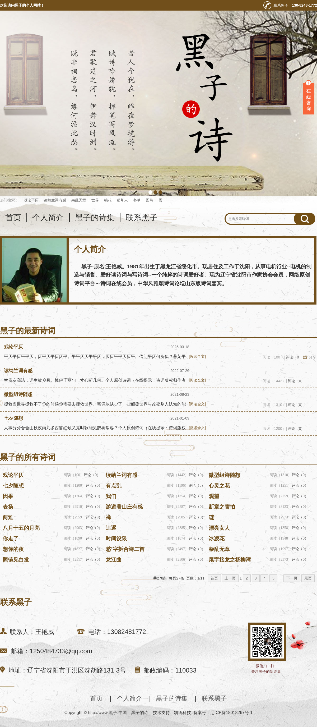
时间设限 (116, 538)
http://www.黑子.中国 (107, 712)
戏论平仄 (31, 200)
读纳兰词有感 (55, 200)
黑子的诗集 (95, 217)
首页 (13, 217)
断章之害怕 (222, 507)
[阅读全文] (197, 356)
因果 (8, 496)
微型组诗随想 (18, 394)
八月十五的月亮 (21, 528)
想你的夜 (13, 549)
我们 (111, 496)
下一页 (291, 578)
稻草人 (122, 200)
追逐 (111, 528)
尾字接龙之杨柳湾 (230, 560)
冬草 (137, 200)
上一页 (230, 578)
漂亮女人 (219, 528)
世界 (95, 200)
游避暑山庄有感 (124, 507)
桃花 (107, 200)
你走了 (10, 538)
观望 (214, 496)
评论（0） (294, 357)
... (281, 578)
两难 (8, 517)
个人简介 (48, 217)
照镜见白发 (16, 560)
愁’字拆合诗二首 (125, 549)
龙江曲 (114, 560)
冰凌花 (217, 538)
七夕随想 (13, 418)
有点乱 (114, 486)
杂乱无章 (78, 200)
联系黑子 (141, 217)
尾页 (308, 578)
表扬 (8, 507)
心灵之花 (219, 486)
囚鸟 (149, 200)
